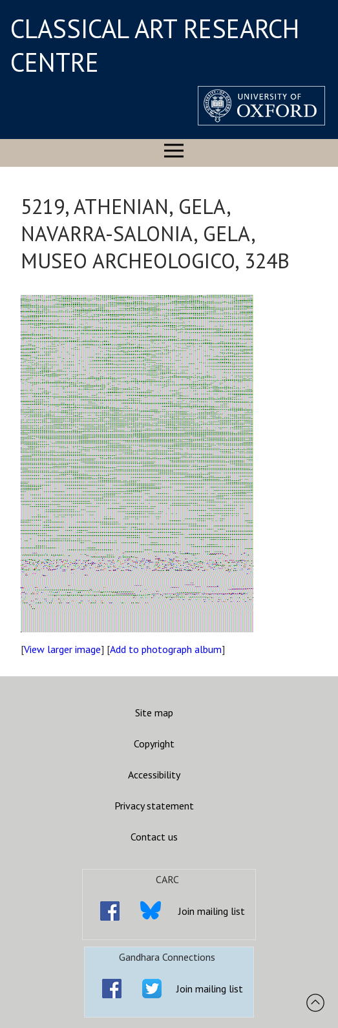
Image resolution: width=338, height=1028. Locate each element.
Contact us (154, 836)
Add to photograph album (166, 649)
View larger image (62, 649)
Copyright (154, 743)
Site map (154, 712)
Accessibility (154, 774)
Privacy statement (154, 805)
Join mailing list (211, 911)
